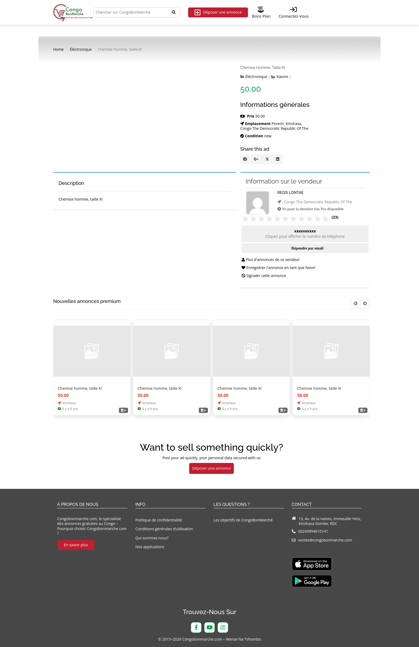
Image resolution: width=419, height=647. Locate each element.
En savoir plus (76, 544)
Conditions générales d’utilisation (164, 528)
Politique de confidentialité (158, 520)
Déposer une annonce (218, 12)
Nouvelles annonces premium (87, 301)
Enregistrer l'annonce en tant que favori (278, 267)
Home (58, 49)
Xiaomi (282, 76)
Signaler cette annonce (264, 275)
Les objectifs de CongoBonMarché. (244, 520)
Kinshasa (293, 123)
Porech (277, 123)
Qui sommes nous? (152, 537)
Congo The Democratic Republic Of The (274, 128)
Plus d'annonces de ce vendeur (271, 259)
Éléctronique (81, 49)
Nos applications (149, 546)
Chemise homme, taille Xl (262, 67)
